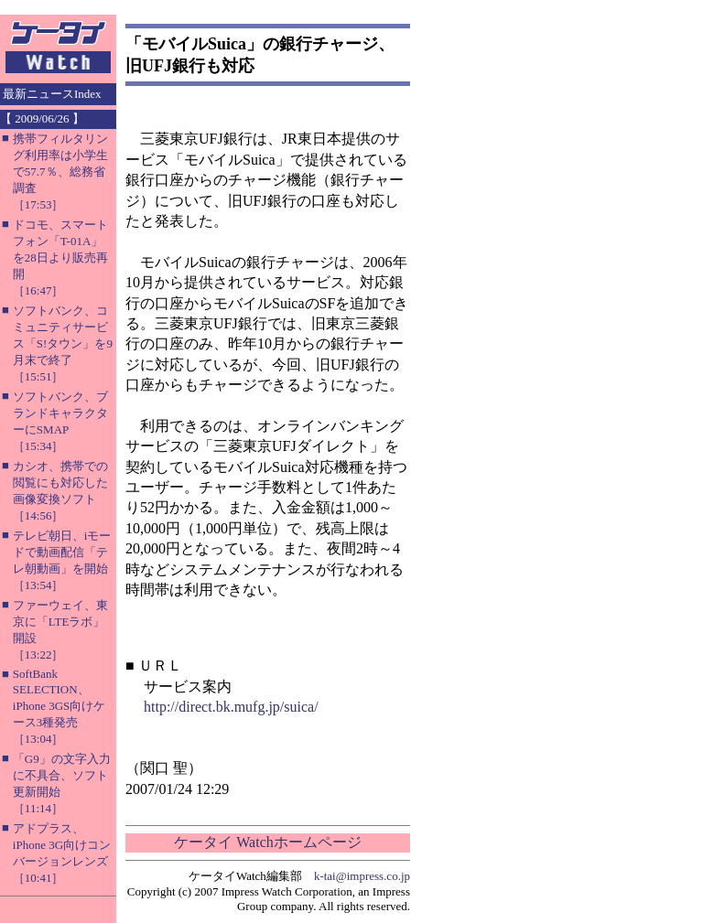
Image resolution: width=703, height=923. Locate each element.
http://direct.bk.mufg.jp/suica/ (231, 706)
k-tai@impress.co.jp (362, 876)
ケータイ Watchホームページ (267, 842)
